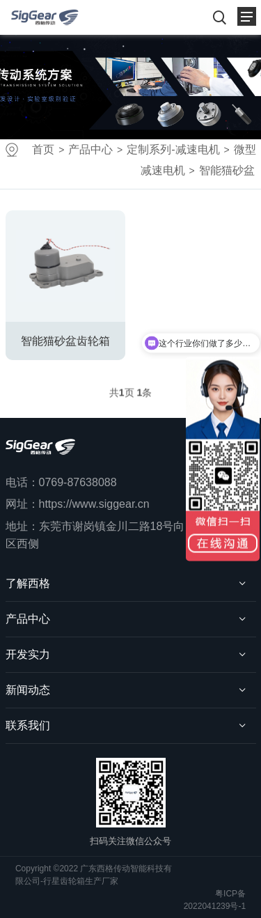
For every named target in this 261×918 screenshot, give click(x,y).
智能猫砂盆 (227, 170)
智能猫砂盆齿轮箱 (65, 341)
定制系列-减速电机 (173, 149)
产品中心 (90, 149)
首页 (43, 149)
